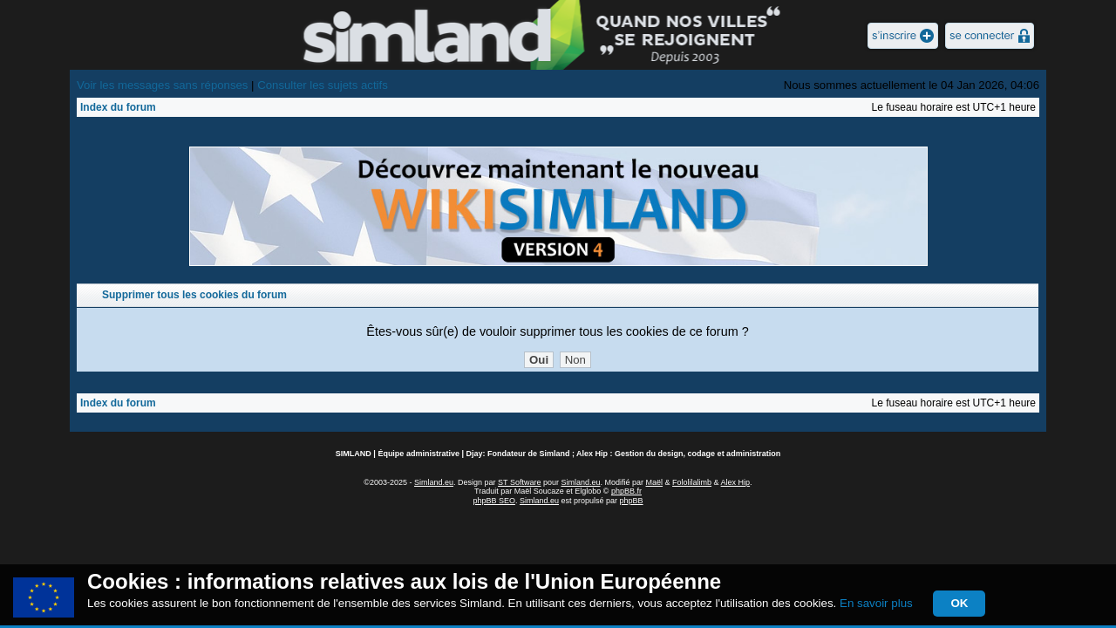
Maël (654, 482)
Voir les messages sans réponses (162, 85)
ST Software (519, 482)
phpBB (631, 500)
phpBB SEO (494, 500)
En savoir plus (876, 603)
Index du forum (118, 107)
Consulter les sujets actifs (322, 85)
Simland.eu (433, 482)
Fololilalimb (691, 482)
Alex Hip (736, 482)
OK (959, 603)
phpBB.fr (626, 491)
